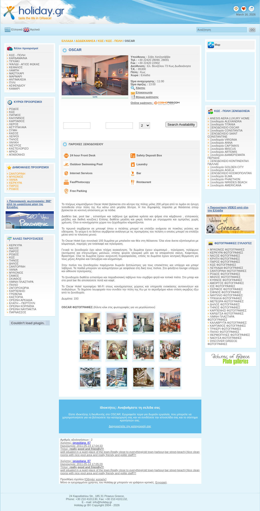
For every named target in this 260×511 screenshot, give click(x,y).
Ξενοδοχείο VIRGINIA (223, 139)
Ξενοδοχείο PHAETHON (225, 179)
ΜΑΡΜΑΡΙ (15, 76)
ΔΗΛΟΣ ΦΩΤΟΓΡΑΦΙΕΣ (225, 304)
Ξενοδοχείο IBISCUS (223, 148)
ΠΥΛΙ (12, 82)
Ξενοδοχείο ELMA (221, 176)
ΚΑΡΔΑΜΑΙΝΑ (18, 58)
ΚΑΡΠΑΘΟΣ (17, 121)
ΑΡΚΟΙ (13, 151)
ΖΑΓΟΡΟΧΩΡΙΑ (19, 287)
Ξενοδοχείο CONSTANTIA (226, 130)
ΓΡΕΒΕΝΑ (15, 293)
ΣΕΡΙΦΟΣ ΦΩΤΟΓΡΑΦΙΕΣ (226, 289)
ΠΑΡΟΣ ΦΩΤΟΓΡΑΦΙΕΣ (225, 261)
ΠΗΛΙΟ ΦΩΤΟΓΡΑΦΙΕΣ (224, 331)
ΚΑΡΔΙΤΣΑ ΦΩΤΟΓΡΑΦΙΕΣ (227, 313)
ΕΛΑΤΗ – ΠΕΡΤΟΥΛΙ (22, 303)
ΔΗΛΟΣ (14, 263)
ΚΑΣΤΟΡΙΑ (16, 297)
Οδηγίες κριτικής (95, 479)
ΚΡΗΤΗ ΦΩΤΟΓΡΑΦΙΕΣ (225, 258)
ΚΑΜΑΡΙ (14, 88)
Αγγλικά (35, 29)
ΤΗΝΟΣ (14, 260)
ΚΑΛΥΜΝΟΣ (17, 118)
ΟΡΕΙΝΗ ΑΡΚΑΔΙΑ (20, 300)
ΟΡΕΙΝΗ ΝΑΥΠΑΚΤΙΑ (22, 309)
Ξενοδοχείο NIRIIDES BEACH (228, 182)
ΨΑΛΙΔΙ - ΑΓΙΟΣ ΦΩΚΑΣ (24, 64)
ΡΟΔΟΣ (14, 108)
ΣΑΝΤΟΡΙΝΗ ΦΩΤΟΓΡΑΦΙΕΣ (228, 270)
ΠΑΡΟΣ (14, 185)
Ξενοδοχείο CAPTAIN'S (224, 145)
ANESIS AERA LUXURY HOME (229, 118)
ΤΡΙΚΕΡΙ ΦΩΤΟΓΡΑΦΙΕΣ (225, 328)
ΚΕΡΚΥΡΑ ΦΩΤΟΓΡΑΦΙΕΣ (226, 252)
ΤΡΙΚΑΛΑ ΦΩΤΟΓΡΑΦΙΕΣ (226, 298)
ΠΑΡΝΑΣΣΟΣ (17, 312)
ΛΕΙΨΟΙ (14, 136)
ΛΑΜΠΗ (14, 70)
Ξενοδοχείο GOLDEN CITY (226, 167)
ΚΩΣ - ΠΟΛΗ (17, 55)
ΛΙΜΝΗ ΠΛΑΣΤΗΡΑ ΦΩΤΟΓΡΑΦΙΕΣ (221, 318)
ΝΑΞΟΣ (14, 248)
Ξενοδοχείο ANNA (221, 142)
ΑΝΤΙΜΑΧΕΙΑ (17, 79)
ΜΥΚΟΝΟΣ (16, 176)
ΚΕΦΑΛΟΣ (16, 67)
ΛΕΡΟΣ (13, 124)
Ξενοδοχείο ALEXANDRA (226, 121)
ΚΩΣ (12, 111)
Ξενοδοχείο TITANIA (222, 124)
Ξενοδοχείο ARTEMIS (223, 151)
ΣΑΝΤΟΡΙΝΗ (17, 173)
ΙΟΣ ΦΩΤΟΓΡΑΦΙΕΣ (222, 286)
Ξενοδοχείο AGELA (222, 170)
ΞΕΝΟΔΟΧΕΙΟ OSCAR (224, 127)
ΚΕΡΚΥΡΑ (15, 182)
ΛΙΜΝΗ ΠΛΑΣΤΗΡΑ (21, 281)
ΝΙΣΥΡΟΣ (15, 145)
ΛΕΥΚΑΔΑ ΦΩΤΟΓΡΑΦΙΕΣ (226, 267)
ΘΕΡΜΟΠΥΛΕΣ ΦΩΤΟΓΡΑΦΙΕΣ (230, 334)
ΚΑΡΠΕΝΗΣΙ (17, 290)
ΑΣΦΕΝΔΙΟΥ (17, 85)
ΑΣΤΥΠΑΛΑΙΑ (17, 127)
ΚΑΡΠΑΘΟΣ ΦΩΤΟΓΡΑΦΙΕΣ (228, 325)
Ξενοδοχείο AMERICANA (225, 185)
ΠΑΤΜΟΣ (15, 115)
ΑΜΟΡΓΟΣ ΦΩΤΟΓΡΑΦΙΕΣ (227, 283)
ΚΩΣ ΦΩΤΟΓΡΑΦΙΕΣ (223, 264)
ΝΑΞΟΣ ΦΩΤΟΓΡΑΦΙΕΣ (225, 255)
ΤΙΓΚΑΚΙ (14, 61)
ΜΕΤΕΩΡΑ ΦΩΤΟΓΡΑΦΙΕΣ (227, 301)
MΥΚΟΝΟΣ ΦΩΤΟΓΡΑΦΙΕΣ (227, 249)
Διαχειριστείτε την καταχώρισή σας (130, 426)
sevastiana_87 (82, 442)
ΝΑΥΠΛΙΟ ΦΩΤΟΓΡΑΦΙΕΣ (226, 295)
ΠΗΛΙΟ (13, 284)
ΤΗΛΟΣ (14, 139)
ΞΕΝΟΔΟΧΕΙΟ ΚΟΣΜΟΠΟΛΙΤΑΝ (231, 173)
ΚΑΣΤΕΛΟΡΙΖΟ (19, 148)
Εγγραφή (161, 482)
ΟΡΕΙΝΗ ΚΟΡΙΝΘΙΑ (21, 306)
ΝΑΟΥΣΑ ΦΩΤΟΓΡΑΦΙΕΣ (226, 337)
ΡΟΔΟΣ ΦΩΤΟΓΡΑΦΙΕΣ (225, 273)
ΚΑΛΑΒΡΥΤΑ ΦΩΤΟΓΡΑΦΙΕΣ (228, 322)
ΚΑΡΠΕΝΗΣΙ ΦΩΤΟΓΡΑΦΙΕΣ (228, 310)
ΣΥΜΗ (13, 130)
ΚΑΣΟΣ (14, 133)
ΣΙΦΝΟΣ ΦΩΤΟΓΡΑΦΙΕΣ (225, 292)
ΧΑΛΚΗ (14, 142)
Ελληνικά (17, 29)
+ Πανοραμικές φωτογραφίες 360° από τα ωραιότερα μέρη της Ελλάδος (29, 204)
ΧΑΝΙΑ (13, 179)
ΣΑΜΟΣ (14, 275)
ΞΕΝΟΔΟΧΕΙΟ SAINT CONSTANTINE (222, 135)
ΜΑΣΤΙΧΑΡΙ (16, 73)
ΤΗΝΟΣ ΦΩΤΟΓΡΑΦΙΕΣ (225, 307)
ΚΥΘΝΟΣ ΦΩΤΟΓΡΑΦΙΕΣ (226, 280)
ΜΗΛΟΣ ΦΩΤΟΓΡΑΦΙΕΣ (225, 276)
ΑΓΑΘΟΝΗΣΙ (17, 154)
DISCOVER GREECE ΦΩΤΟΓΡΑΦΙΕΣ (222, 342)
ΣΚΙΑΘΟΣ (15, 278)
